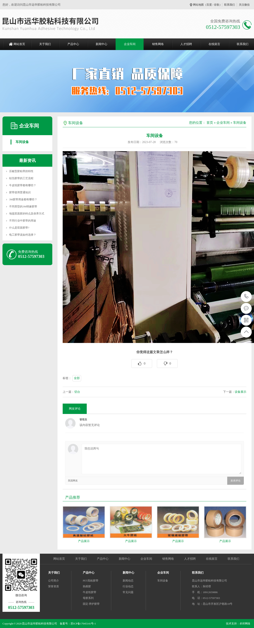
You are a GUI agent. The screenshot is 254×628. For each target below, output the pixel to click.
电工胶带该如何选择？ (22, 234)
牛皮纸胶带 (89, 592)
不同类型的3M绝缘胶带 (23, 206)
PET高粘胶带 (90, 580)
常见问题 (128, 592)
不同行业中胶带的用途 (22, 220)
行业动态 (128, 586)
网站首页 (19, 44)
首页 (209, 122)
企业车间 (130, 44)
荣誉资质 (53, 586)
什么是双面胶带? (19, 227)
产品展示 (84, 541)
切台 (77, 391)
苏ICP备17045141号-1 (83, 623)
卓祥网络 (244, 623)
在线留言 (214, 44)
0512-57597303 (246, 296)
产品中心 (73, 44)
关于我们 (45, 44)
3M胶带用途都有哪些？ (23, 199)
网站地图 (198, 4)
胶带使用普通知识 (20, 192)
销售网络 (158, 44)
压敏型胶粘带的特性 (21, 171)
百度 (209, 4)
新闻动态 (128, 580)
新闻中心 (101, 44)
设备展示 (240, 391)
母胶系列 (88, 598)
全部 (77, 378)
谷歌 (216, 4)
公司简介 (53, 580)
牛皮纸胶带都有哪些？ (22, 185)
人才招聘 (186, 44)
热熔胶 (87, 586)
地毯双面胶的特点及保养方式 (26, 213)
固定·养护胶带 (91, 603)
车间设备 (22, 142)
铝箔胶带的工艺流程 (21, 178)
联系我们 (229, 4)
